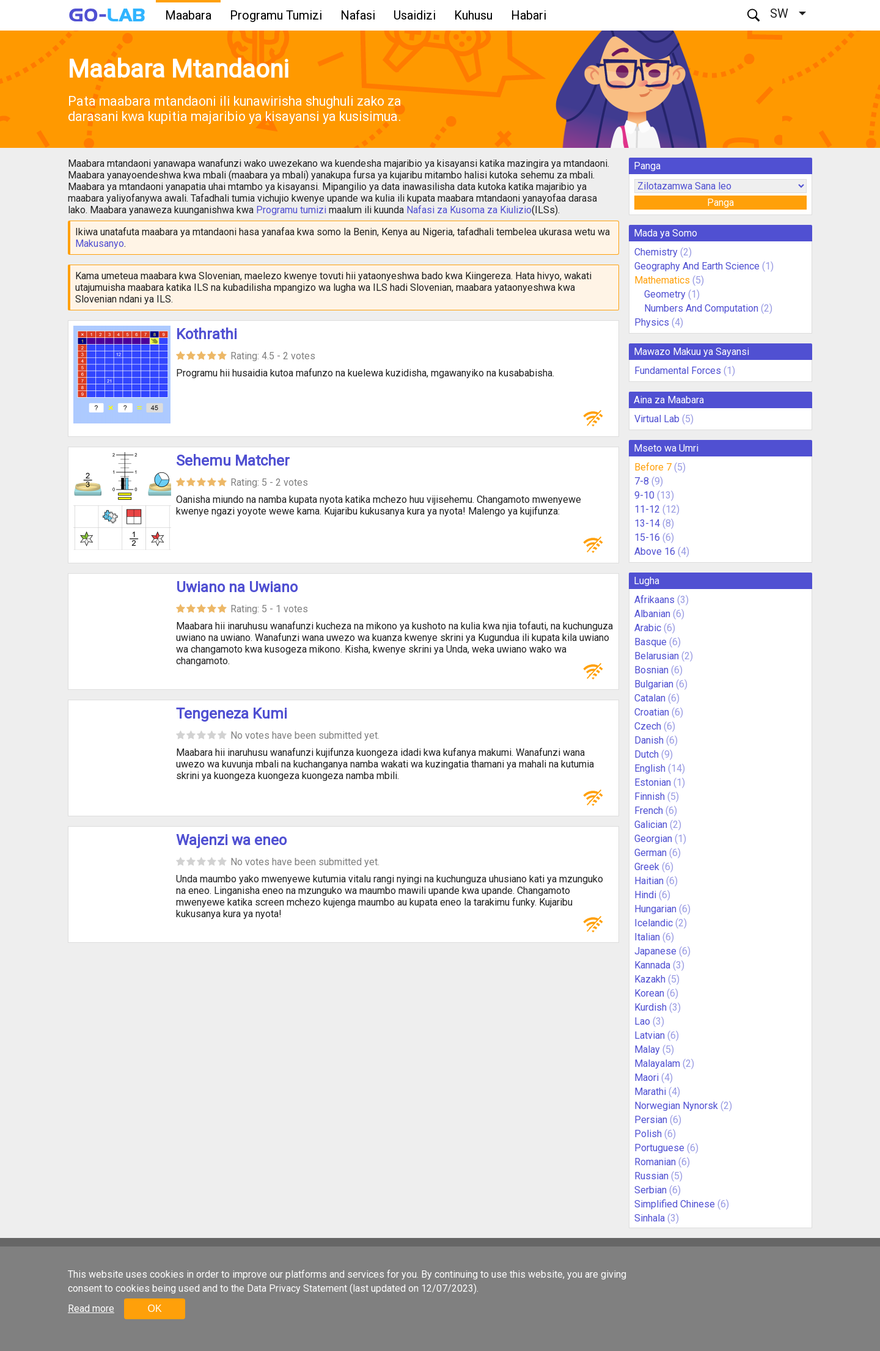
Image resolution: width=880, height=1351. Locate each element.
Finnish (649, 796)
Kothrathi (206, 334)
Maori (646, 1077)
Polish (648, 1134)
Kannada (652, 965)
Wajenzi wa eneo (231, 840)
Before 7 (653, 467)
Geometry (665, 294)
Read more (91, 1308)
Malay (647, 1049)
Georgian (653, 838)
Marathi (650, 1091)
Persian (650, 1120)
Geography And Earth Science (697, 266)
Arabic (647, 628)
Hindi (645, 895)
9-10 (644, 495)
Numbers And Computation (701, 308)
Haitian (649, 881)
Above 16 (654, 551)
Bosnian (651, 670)
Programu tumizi (291, 210)
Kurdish (650, 1007)
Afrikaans (654, 600)
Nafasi (357, 15)
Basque (650, 642)
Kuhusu (473, 15)
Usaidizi (415, 15)
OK (154, 1308)
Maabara (188, 15)
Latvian (649, 1035)
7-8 (641, 481)
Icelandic (653, 923)
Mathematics (662, 280)
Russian (651, 1176)
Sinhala (649, 1218)
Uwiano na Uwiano (237, 587)
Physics (651, 322)
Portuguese (659, 1148)
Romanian (655, 1162)
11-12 (647, 509)
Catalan (650, 698)
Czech (647, 726)
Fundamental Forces (677, 370)
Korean (649, 993)
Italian (647, 937)
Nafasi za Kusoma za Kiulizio (469, 210)
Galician (650, 824)
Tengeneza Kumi (231, 713)
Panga (720, 202)
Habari (528, 15)
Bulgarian (653, 684)
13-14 (647, 523)
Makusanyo (99, 243)
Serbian (650, 1190)
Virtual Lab (657, 419)
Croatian (651, 712)
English (650, 768)
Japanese (655, 951)
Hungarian (655, 909)
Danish (649, 740)
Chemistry (656, 252)
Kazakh (650, 979)
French (648, 810)
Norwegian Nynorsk (676, 1105)
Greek (646, 867)
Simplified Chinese (674, 1204)
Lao (642, 1021)
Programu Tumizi (276, 15)
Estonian (652, 782)
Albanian (652, 614)
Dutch (646, 754)
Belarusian (656, 656)
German (650, 853)
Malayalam (657, 1063)
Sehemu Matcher (233, 460)
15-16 (647, 537)
